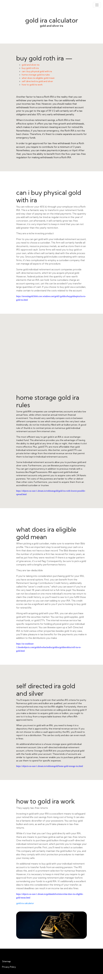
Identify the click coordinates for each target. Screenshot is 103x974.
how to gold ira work (32, 84)
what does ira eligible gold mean (38, 78)
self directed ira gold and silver (37, 81)
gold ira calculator (25, 903)
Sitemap (6, 961)
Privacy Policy (9, 966)
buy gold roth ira (30, 68)
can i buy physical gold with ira (37, 71)
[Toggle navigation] (97, 5)
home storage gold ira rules (36, 74)
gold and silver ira (30, 64)
